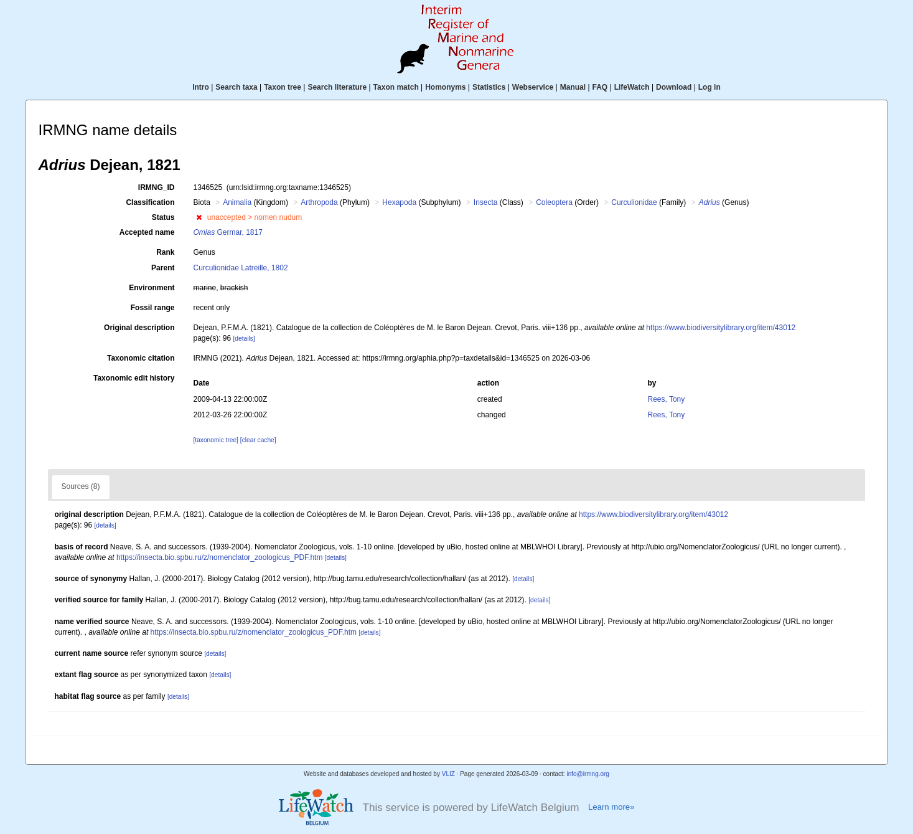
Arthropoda (319, 202)
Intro (200, 87)
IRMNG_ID (156, 187)
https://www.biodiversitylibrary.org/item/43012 (720, 327)
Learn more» (611, 807)
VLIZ (448, 773)
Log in (709, 87)
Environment (151, 287)
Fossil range (153, 307)
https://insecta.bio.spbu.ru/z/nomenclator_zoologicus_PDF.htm (219, 557)
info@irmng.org (587, 773)
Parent (162, 267)
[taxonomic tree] (215, 440)
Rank (165, 252)
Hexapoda (399, 202)
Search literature (337, 87)
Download (673, 87)
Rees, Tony (666, 399)
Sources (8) (80, 486)
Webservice (533, 87)
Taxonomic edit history (133, 378)
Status (163, 217)
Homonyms (445, 87)
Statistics (488, 87)
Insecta (486, 202)
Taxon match (396, 87)
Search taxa (236, 87)
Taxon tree (282, 87)
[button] (199, 217)
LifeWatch (632, 87)
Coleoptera (554, 202)
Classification (150, 202)
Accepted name (147, 232)
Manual (573, 87)
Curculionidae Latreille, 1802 (240, 267)
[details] (244, 338)
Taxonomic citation (140, 358)
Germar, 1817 (227, 232)
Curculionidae (634, 202)
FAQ (600, 87)
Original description (139, 327)
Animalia (237, 202)
